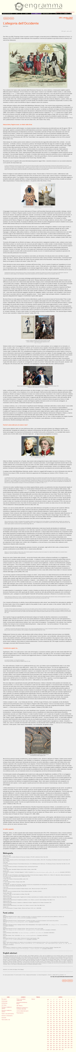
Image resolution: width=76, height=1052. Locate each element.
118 (48, 1025)
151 (65, 1031)
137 (51, 1029)
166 (57, 1035)
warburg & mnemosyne (7, 13)
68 (59, 1013)
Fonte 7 (35, 342)
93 (53, 1019)
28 (48, 1005)
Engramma (38, 6)
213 (62, 1045)
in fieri (56, 13)
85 (56, 1017)
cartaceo (6, 18)
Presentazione (20, 1013)
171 (71, 1035)
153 (71, 1031)
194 (60, 1041)
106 (65, 1021)
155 (51, 1033)
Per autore (4, 999)
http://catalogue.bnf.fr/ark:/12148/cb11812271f (15, 929)
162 (71, 1033)
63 (71, 1011)
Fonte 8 (40, 342)
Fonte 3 (53, 112)
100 (48, 1021)
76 (56, 1015)
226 (48, 1049)
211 (57, 1045)
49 (56, 1009)
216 (71, 1045)
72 (71, 1013)
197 (68, 1041)
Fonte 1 (13, 93)
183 (54, 1039)
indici (16, 13)
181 (48, 1039)
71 (68, 1013)
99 (71, 1019)
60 (62, 1011)
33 (62, 1005)
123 (62, 1025)
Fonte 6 (40, 207)
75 (53, 1015)
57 (53, 1011)
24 (62, 1003)
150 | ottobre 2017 (66, 18)
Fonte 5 (35, 207)
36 (71, 1005)
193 (57, 1041)
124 (65, 1025)
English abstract (66, 31)
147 (54, 1031)
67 (56, 1013)
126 (71, 1025)
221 (60, 1047)
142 (65, 1029)
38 (50, 1007)
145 (48, 1031)
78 (62, 1015)
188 (68, 1039)
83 (50, 1017)
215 (68, 1045)
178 (65, 1037)
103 (57, 1021)
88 (65, 1017)
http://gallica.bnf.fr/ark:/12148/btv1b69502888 (16, 917)
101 (51, 1021)
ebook (11, 18)
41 (59, 1007)
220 (57, 1047)
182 (51, 1039)
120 (54, 1025)
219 (54, 1047)
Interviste (4, 1017)
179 (68, 1037)
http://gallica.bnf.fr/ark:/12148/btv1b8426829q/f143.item (14, 939)
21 (53, 1003)
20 (50, 1003)
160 (65, 1033)
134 (68, 1027)
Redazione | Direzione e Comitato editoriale (22, 1008)
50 (59, 1009)
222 (63, 1047)
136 (48, 1029)
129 (54, 1027)
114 (62, 1023)
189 (71, 1039)
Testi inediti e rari (6, 1019)
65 (50, 1013)
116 (68, 1023)
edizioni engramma (46, 13)
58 (56, 1011)
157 (57, 1033)
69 (62, 1013)
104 (60, 1021)
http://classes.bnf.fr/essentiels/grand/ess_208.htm (18, 921)
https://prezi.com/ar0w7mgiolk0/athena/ (28, 935)
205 (65, 1043)
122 (60, 1025)
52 (65, 1009)
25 (65, 1003)
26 (68, 1003)
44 (68, 1007)
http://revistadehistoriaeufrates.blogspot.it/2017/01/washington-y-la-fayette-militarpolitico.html (22, 948)
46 (48, 1009)
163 (48, 1035)
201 (54, 1043)
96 (62, 1019)
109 (48, 1023)
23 (59, 1003)
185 (60, 1039)
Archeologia (4, 1001)
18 (71, 1001)
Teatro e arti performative (8, 1013)
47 (50, 1009)
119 (51, 1025)
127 (48, 1027)
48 (53, 1009)
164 (51, 1035)
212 (60, 1045)
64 (48, 1013)
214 (65, 1045)
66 (53, 1013)
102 (54, 1021)
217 (48, 1047)
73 (47, 1015)
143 (68, 1029)
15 (65, 1001)
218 (51, 1047)
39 (53, 1007)
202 (57, 1043)
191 (51, 1041)
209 (51, 1045)
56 (50, 1011)
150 (63, 1031)
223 (65, 1047)
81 (71, 1015)
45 (71, 1007)
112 (57, 1023)
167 (60, 1035)
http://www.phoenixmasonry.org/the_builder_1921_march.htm (46, 872)
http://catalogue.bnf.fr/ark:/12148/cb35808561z (58, 924)
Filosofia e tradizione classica (7, 1011)
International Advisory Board (22, 1003)
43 (65, 1007)
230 (60, 1049)
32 (59, 1005)
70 (65, 1013)
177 (62, 1037)
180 (71, 1037)
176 (60, 1037)
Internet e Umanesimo (7, 1015)
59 (59, 1011)
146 (51, 1031)
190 (48, 1041)
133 (65, 1027)
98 (68, 1019)
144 (71, 1029)
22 (56, 1003)
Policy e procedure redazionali (21, 1000)
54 (71, 1009)
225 (71, 1047)
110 (51, 1023)
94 (56, 1019)
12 (56, 1001)
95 (59, 1019)
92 (50, 1019)
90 (71, 1017)
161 (68, 1033)
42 (62, 1007)
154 (48, 1033)
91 (48, 1019)
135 (71, 1027)
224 (68, 1047)
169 (65, 1035)
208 (48, 1045)
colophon (65, 13)
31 (56, 1005)
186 (63, 1039)
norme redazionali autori (22, 1011)
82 (48, 1017)
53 (68, 1009)
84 (53, 1017)
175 (57, 1037)
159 (63, 1033)
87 (62, 1017)
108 (71, 1021)
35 (68, 1005)
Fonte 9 (35, 457)
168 (63, 1035)
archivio (26, 13)
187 (65, 1039)
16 (68, 1001)
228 (54, 1049)
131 (60, 1027)
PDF (65, 974)
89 (68, 1017)
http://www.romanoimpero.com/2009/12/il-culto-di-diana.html (31, 932)
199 (48, 1043)
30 (53, 1005)
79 (65, 1015)
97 (65, 1019)
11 (53, 1001)
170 (68, 1035)
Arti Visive (4, 1005)
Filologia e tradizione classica (7, 1008)
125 (68, 1025)
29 (50, 1005)
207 (71, 1043)
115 (65, 1023)
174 (54, 1037)
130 (57, 1027)
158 (60, 1033)
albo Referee (19, 1005)
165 (54, 1035)
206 (68, 1043)
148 (57, 1031)
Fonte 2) (45, 482)
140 (60, 1029)
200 (51, 1043)
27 (71, 1003)
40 (56, 1007)
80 (68, 1015)
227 (51, 1049)
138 (54, 1029)
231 (62, 1049)
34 (65, 1005)
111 (54, 1023)
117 (71, 1023)
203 (60, 1043)
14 (62, 1001)
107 (68, 1021)
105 (63, 1021)
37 (47, 1007)
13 (59, 1001)
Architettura (4, 1003)
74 (50, 1015)
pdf (48, 999)
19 (48, 1003)
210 (54, 1045)
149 (60, 1031)
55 (48, 1011)
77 (59, 1015)
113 (60, 1023)
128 (51, 1027)
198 (71, 1041)
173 (51, 1037)
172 (48, 1037)
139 (57, 1029)
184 (57, 1039)
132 (62, 1027)
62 (68, 1011)
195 (63, 1041)
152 (68, 1031)
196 (65, 1041)
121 (57, 1025)
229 (57, 1049)
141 (62, 1029)
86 (59, 1017)
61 (65, 1011)
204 (63, 1043)
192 (54, 1041)
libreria (36, 13)
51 (62, 1009)
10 (50, 1001)
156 (54, 1033)
